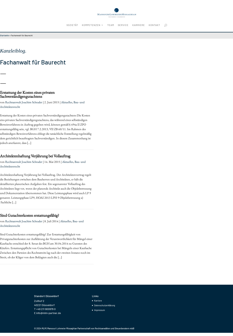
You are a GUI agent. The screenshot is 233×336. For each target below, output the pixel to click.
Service (123, 25)
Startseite (4, 35)
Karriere (138, 25)
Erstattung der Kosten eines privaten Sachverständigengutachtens (27, 94)
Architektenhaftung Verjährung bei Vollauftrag (35, 156)
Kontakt (154, 25)
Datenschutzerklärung (104, 305)
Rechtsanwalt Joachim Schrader (23, 102)
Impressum (99, 310)
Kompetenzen (91, 25)
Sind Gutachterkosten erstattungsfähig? (29, 215)
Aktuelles (66, 102)
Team (110, 25)
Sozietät (72, 25)
